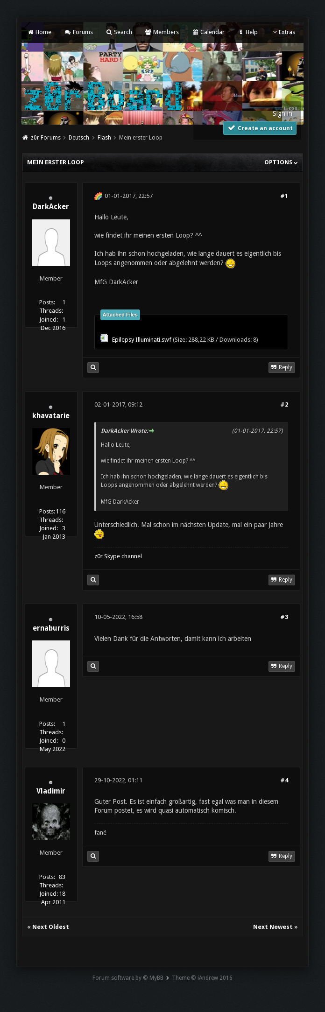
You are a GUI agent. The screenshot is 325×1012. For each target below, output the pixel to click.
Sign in (282, 113)
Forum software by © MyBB (127, 978)
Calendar (207, 31)
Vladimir (50, 791)
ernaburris (51, 628)
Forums (78, 31)
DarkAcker (51, 207)
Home (39, 31)
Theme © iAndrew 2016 (202, 978)
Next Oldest (50, 926)
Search (119, 31)
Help (247, 31)
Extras (282, 31)
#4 (284, 780)
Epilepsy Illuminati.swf (141, 339)
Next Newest (273, 926)
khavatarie (51, 416)
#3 (284, 616)
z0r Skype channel (118, 556)
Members (162, 31)
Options (281, 162)
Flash (104, 137)
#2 (284, 404)
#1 (284, 195)
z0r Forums (46, 137)
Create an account (260, 128)
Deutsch (79, 137)
